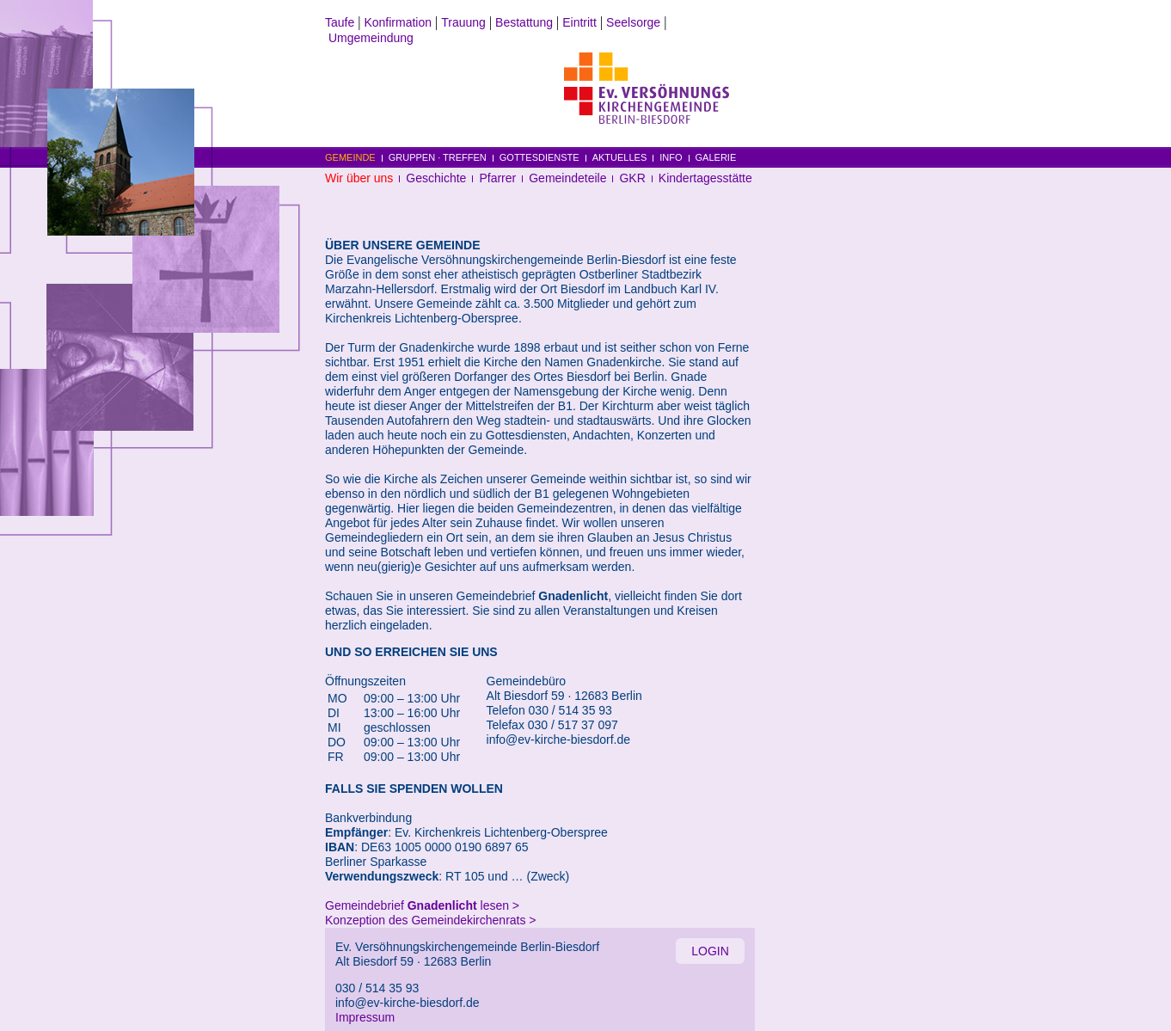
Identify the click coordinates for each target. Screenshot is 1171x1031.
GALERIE (716, 157)
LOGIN (710, 951)
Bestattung (524, 22)
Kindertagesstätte (705, 178)
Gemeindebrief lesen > (422, 905)
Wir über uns (359, 178)
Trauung (463, 22)
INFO (670, 157)
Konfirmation (398, 22)
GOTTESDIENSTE (539, 157)
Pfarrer (497, 178)
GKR (632, 178)
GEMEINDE (350, 157)
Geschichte (436, 178)
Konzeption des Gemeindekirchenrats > (430, 920)
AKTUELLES (619, 157)
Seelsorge (633, 22)
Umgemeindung (371, 38)
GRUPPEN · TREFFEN (438, 157)
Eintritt (579, 22)
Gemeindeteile (567, 178)
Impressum (365, 1017)
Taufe (339, 22)
